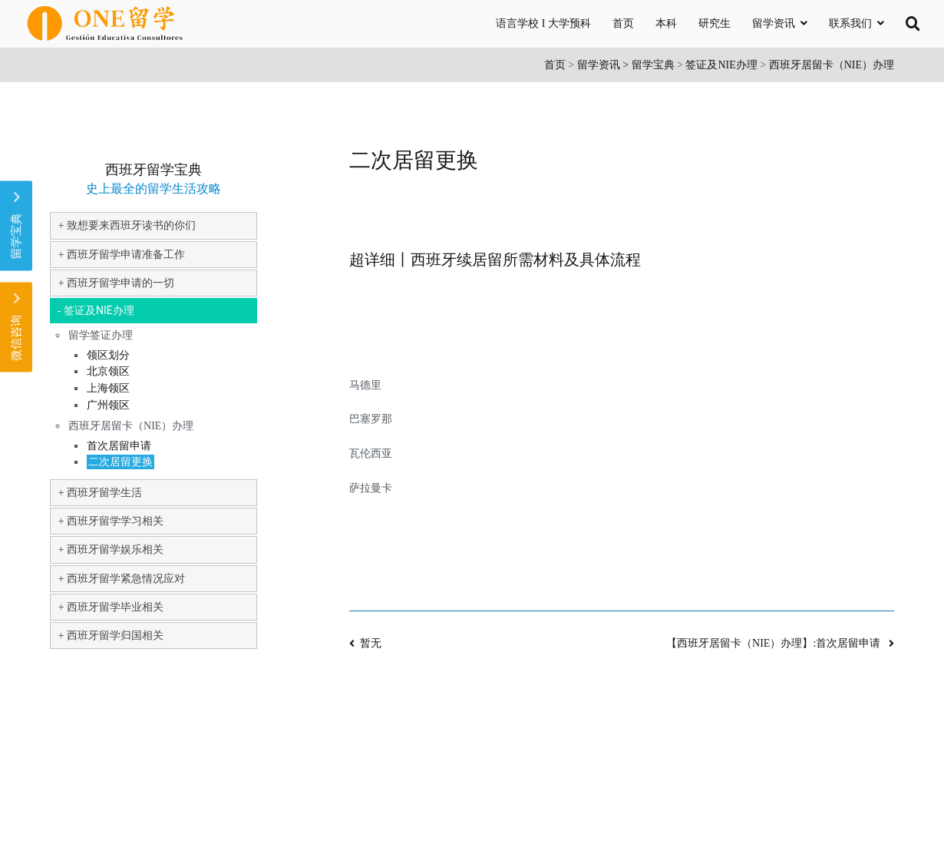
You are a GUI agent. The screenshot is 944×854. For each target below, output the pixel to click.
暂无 (370, 643)
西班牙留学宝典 (153, 169)
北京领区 (108, 371)
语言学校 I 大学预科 (543, 23)
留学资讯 (773, 23)
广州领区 (108, 405)
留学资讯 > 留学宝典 (626, 65)
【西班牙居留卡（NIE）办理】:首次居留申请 (774, 643)
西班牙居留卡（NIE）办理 (831, 65)
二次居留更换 (120, 462)
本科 (666, 23)
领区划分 (108, 355)
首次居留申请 (119, 446)
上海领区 (108, 388)
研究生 (714, 23)
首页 (623, 23)
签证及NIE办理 (721, 65)
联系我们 (850, 23)
